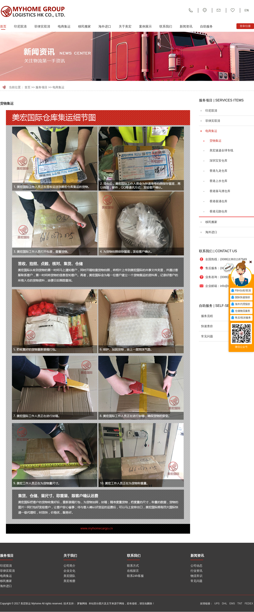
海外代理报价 (240, 304)
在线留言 (133, 570)
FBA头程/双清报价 (241, 291)
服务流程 (207, 316)
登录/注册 (245, 26)
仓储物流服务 (240, 311)
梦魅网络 (82, 603)
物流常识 (196, 575)
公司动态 (196, 565)
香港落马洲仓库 (220, 191)
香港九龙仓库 (218, 170)
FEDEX (249, 603)
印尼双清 (20, 26)
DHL (224, 603)
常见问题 (207, 336)
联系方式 (133, 565)
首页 (3, 26)
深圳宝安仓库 (218, 160)
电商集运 (64, 26)
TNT (239, 603)
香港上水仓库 (218, 181)
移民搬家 (84, 26)
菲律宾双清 (42, 26)
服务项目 (41, 87)
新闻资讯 (186, 26)
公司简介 (69, 565)
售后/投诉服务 (241, 318)
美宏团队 (69, 575)
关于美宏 (125, 26)
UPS (217, 603)
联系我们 (165, 26)
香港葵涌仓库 (218, 201)
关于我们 (70, 555)
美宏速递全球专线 (221, 150)
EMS (232, 603)
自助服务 (206, 26)
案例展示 (145, 26)
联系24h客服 (135, 575)
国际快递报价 (240, 297)
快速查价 (207, 326)
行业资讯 (196, 570)
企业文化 (69, 570)
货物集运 (215, 140)
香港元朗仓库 (218, 211)
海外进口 (104, 26)
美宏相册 (69, 581)
